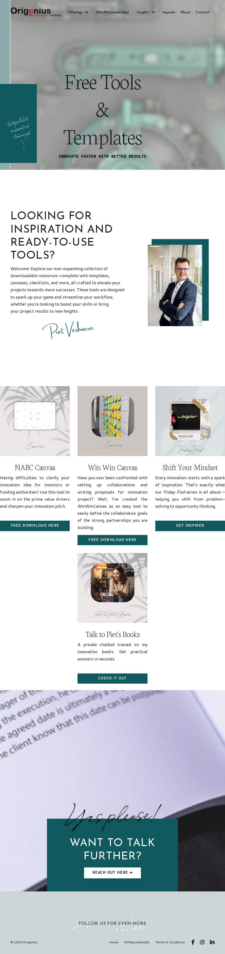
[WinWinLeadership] (112, 12)
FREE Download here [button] (35, 525)
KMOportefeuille (136, 942)
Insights (146, 12)
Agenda (169, 12)
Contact (202, 12)
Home (113, 942)
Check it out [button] (112, 678)
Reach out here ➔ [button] (112, 872)
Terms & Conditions (170, 942)
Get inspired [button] (190, 525)
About (185, 12)
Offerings (78, 12)
